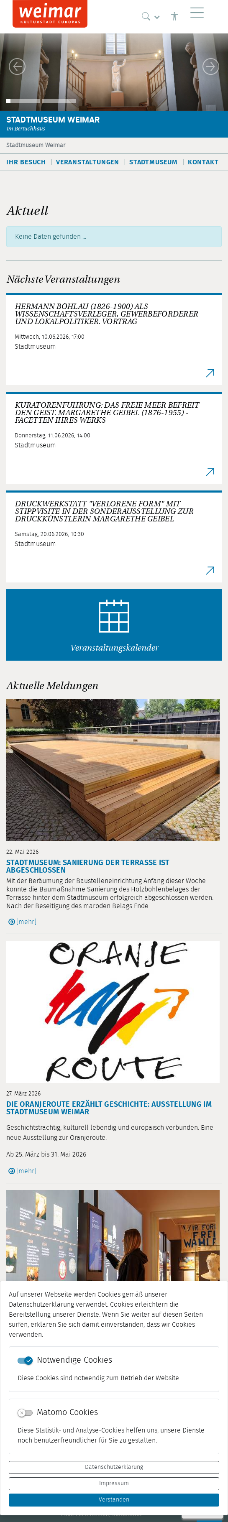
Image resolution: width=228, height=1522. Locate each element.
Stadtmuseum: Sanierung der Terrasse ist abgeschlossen (88, 866)
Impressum (114, 1483)
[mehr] (26, 922)
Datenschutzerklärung (114, 1467)
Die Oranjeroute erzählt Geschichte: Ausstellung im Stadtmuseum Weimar (109, 1108)
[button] (17, 66)
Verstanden (114, 1500)
